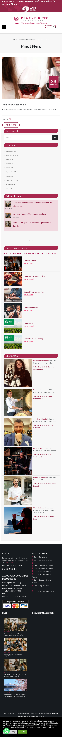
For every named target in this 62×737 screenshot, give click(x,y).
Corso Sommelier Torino (43, 569)
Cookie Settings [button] (10, 732)
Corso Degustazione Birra (34, 276)
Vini (10, 119)
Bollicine (8, 163)
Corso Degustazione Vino (34, 292)
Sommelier (9, 184)
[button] (29, 240)
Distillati (8, 176)
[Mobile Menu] (2, 27)
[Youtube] (9, 569)
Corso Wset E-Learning (33, 339)
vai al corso (29, 263)
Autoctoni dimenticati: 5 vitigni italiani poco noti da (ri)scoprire (13, 634)
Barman (8, 159)
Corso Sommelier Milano (43, 566)
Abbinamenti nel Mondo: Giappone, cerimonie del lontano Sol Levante (15, 695)
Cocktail (8, 168)
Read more (11, 125)
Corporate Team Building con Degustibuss (29, 214)
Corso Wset (28, 323)
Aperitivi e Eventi (11, 155)
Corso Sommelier (31, 307)
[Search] (55, 137)
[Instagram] (4, 569)
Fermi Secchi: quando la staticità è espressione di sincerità (15, 675)
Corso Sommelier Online (43, 560)
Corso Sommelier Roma (43, 563)
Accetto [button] (22, 732)
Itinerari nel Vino (10, 180)
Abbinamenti (9, 151)
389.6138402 (10, 563)
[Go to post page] (8, 204)
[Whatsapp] (6, 731)
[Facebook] (14, 569)
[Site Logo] (31, 20)
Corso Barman (30, 260)
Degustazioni (10, 172)
